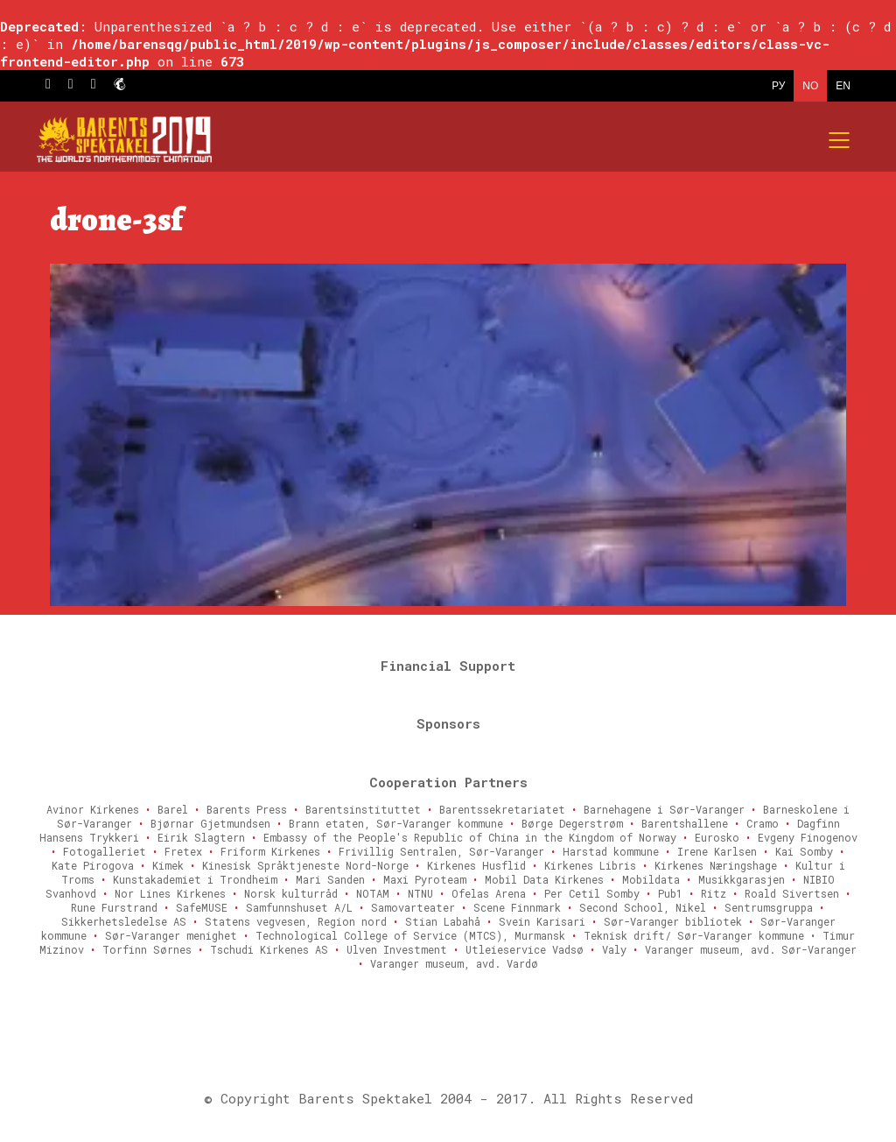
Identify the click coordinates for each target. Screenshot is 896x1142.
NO (810, 86)
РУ (778, 86)
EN (843, 86)
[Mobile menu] (840, 140)
